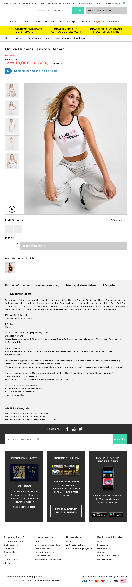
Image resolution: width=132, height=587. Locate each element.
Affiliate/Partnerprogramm (79, 548)
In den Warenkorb (33, 245)
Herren (13, 21)
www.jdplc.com (34, 576)
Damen (25, 21)
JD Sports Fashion (75, 545)
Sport (75, 21)
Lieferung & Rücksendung (47, 545)
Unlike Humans (40, 413)
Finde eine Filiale (27, 3)
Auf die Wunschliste (88, 3)
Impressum (102, 545)
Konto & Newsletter (45, 552)
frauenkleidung (40, 416)
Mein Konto (10, 3)
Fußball (64, 21)
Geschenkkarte (11, 552)
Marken (86, 21)
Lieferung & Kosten (13, 541)
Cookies (101, 552)
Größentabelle (10, 545)
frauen (26, 413)
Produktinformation (17, 285)
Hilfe (42, 3)
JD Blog (7, 563)
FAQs (37, 541)
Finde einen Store (44, 556)
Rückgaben (110, 285)
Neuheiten (114, 21)
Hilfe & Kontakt (42, 548)
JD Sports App (10, 559)
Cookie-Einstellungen (108, 556)
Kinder (37, 21)
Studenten (8, 548)
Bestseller (50, 21)
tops (53, 419)
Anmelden (119, 439)
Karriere (70, 541)
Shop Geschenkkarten (24, 507)
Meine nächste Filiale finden (66, 511)
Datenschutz (103, 548)
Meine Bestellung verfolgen (61, 3)
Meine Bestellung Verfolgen (48, 559)
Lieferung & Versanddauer (80, 285)
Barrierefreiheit (104, 559)
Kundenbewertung (47, 285)
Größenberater (118, 220)
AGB (99, 541)
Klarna (6, 556)
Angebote (99, 21)
